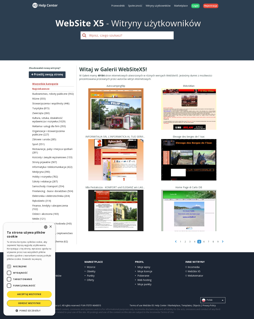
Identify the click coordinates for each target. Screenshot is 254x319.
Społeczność (135, 5)
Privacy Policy (209, 305)
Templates (186, 305)
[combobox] (45, 227)
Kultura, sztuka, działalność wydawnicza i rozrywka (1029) (49, 119)
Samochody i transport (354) (48, 186)
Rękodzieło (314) (41, 200)
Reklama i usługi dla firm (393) (49, 126)
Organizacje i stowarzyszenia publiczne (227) (48, 132)
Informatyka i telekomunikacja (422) (52, 167)
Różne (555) (39, 98)
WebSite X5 (194, 271)
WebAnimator (195, 275)
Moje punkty (144, 284)
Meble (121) (39, 218)
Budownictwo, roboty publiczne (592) (53, 93)
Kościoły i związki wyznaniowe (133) (52, 157)
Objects (196, 305)
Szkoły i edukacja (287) (45, 181)
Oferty (90, 280)
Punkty (90, 275)
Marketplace (181, 5)
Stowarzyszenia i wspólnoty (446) (50, 103)
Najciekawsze (40, 88)
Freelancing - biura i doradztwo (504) (52, 191)
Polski (212, 300)
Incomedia (194, 267)
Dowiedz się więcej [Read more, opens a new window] (32, 259)
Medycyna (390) (41, 171)
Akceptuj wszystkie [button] (29, 294)
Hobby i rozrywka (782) (45, 176)
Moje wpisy (143, 267)
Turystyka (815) (40, 108)
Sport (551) (38, 144)
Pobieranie (143, 275)
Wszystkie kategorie (45, 83)
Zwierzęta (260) (41, 113)
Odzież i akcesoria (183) (45, 213)
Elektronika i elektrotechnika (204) (51, 196)
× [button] (50, 226)
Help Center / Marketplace (167, 305)
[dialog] (29, 269)
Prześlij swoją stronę (47, 74)
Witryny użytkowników (158, 5)
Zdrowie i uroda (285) (44, 139)
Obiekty (91, 271)
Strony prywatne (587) (44, 162)
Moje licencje (144, 271)
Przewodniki (118, 5)
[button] (29, 310)
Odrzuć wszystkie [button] (29, 303)
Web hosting (144, 280)
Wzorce (91, 267)
